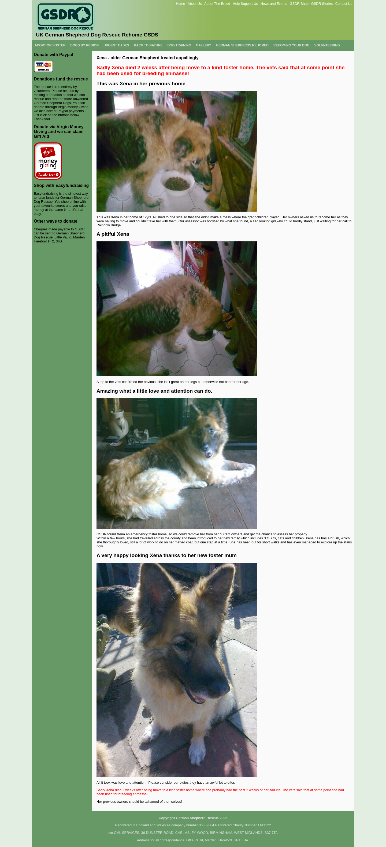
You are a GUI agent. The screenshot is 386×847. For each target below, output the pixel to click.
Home (180, 4)
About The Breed (217, 4)
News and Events (274, 4)
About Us (195, 4)
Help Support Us (245, 4)
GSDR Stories (322, 4)
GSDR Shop (299, 4)
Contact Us (343, 4)
